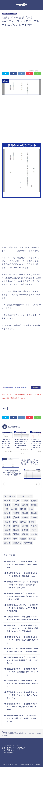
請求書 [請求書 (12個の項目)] (34, 534)
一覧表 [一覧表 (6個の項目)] (7, 500)
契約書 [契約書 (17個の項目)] (34, 513)
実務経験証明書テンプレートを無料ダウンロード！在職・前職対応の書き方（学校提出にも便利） (22, 596)
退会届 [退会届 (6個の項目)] (23, 538)
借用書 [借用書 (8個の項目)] (7, 504)
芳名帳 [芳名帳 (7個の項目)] (34, 525)
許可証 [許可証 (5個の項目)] (34, 530)
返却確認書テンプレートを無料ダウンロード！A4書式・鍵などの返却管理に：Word (22, 706)
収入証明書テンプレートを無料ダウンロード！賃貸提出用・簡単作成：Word (22, 574)
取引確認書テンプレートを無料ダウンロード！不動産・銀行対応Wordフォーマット (23, 683)
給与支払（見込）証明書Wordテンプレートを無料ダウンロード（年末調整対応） (23, 649)
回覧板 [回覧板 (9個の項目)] (7, 513)
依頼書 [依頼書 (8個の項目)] (34, 500)
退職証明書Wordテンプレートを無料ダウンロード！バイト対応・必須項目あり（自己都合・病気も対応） (23, 584)
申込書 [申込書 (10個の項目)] (7, 525)
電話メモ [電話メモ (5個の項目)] (17, 542)
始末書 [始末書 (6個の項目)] (7, 517)
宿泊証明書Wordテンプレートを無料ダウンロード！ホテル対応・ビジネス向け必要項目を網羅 (23, 607)
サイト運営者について (11, 750)
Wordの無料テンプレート (9, 13)
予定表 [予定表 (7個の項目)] (16, 500)
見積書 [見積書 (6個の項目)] (7, 530)
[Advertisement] (21, 47)
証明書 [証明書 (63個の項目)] (16, 534)
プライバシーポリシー (11, 745)
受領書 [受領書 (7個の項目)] (34, 504)
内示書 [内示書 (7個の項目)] (16, 504)
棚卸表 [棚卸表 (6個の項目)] (23, 521)
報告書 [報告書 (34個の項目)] (25, 513)
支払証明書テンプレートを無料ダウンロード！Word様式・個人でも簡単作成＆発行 (23, 639)
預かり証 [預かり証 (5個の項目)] (28, 542)
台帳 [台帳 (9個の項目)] (6, 508)
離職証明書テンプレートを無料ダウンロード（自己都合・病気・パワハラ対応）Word (22, 564)
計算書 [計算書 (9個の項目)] (25, 530)
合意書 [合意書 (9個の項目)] (14, 508)
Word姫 (21, 5)
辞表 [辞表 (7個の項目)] (15, 538)
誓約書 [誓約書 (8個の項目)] (25, 534)
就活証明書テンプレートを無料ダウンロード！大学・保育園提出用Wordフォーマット (23, 671)
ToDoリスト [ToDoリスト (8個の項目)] (9, 496)
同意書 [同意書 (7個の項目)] (23, 508)
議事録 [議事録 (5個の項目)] (7, 538)
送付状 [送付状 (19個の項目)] (32, 538)
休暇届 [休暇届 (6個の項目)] (25, 500)
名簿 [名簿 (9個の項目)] (31, 508)
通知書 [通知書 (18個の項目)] (7, 542)
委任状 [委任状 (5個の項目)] (16, 517)
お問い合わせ (7, 752)
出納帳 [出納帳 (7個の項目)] (25, 504)
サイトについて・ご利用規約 (14, 747)
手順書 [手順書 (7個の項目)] (7, 521)
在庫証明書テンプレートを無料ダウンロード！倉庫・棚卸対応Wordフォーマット (23, 617)
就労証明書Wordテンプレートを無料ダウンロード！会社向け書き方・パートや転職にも (23, 660)
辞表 (5, 408)
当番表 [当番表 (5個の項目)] (34, 517)
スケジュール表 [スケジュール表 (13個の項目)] (25, 496)
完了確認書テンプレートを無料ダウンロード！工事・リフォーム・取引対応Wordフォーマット (23, 694)
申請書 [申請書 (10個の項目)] (32, 521)
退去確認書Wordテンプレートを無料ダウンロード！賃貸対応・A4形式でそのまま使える (23, 718)
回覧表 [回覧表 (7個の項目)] (16, 513)
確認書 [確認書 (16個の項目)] (16, 525)
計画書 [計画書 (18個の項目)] (16, 530)
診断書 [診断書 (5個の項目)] (7, 534)
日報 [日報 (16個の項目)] (15, 521)
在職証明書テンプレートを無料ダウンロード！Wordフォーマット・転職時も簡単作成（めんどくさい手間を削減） (23, 628)
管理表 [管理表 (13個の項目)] (25, 525)
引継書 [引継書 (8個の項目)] (25, 517)
